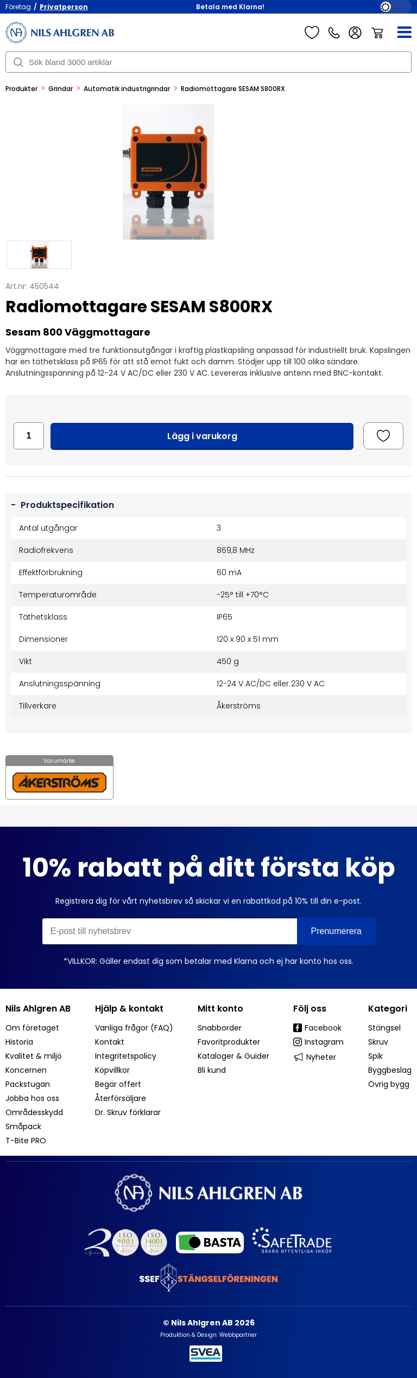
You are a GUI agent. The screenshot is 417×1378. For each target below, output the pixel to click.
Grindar (60, 89)
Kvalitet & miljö (33, 1056)
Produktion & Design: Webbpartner (208, 1335)
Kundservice (333, 32)
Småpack (23, 1126)
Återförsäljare (120, 1098)
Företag (18, 6)
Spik (375, 1056)
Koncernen (26, 1070)
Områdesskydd (34, 1112)
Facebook (317, 1027)
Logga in (355, 33)
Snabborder (220, 1027)
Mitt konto (220, 1008)
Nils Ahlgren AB (38, 1008)
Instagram (318, 1042)
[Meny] (398, 32)
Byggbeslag (390, 1070)
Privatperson (64, 6)
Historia (19, 1042)
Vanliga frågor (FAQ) (134, 1027)
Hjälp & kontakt (129, 1008)
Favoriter (312, 32)
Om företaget (32, 1027)
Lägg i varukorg (202, 436)
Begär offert (118, 1084)
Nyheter (314, 1057)
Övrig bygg (388, 1084)
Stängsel (384, 1027)
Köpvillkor (112, 1070)
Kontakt (109, 1042)
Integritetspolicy (125, 1056)
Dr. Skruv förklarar (128, 1112)
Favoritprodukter (229, 1042)
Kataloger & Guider (233, 1056)
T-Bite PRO (25, 1140)
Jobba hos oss (32, 1098)
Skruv (378, 1042)
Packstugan (27, 1084)
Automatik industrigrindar (127, 89)
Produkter (21, 89)
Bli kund (212, 1070)
